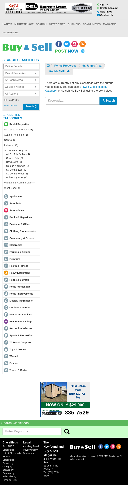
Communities (92, 24)
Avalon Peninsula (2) (16, 134)
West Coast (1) (12, 188)
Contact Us (105, 15)
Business (74, 24)
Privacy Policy (30, 449)
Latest (7, 24)
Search (41, 24)
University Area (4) (16, 177)
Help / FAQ (104, 11)
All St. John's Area (18, 154)
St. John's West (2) (17, 173)
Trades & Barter (18, 370)
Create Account (107, 8)
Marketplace (24, 24)
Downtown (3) (14, 162)
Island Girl (10, 32)
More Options (11, 105)
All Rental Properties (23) (18, 129)
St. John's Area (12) (15, 150)
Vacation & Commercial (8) (19, 182)
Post (69, 51)
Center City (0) (14, 158)
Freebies (14, 363)
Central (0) (10, 140)
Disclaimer (28, 453)
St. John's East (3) (16, 169)
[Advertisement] (81, 139)
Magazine (109, 24)
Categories (57, 24)
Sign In (102, 4)
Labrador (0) (11, 145)
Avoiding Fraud (31, 446)
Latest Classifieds (11, 453)
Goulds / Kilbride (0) (17, 166)
